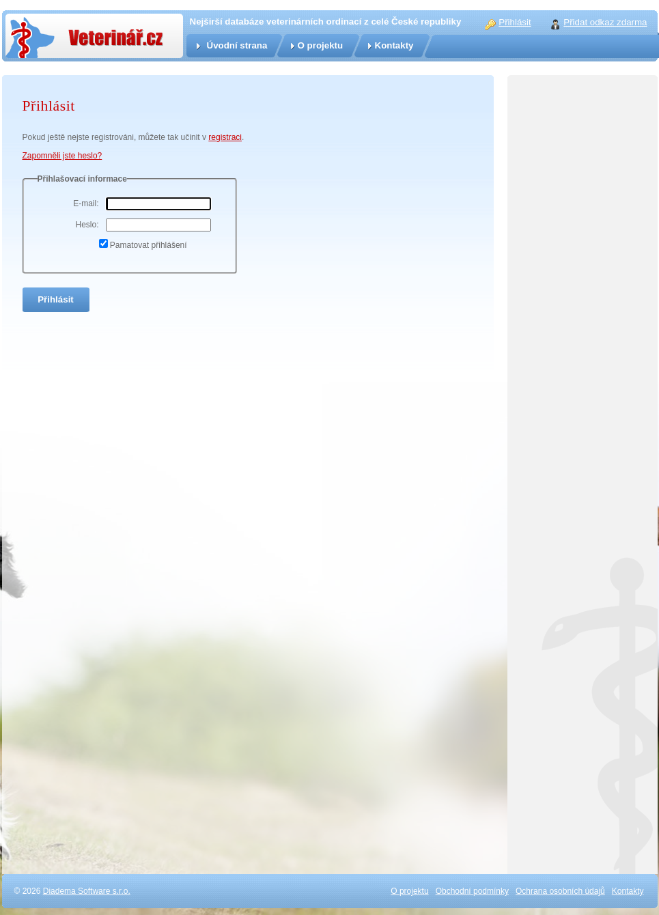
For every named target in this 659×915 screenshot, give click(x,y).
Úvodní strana (237, 45)
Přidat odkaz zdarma (605, 22)
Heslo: (86, 224)
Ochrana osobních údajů (560, 891)
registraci (225, 137)
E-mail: (85, 203)
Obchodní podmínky (472, 891)
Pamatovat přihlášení (148, 245)
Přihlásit (515, 22)
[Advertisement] (582, 660)
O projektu (320, 45)
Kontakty (394, 45)
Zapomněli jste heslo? (62, 155)
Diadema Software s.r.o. (86, 891)
